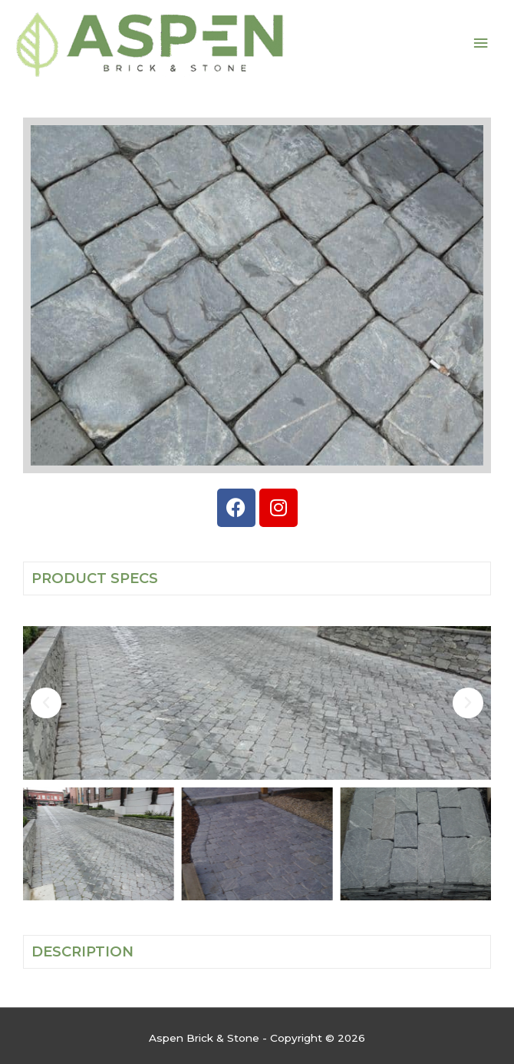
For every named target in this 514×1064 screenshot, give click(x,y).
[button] (46, 703)
